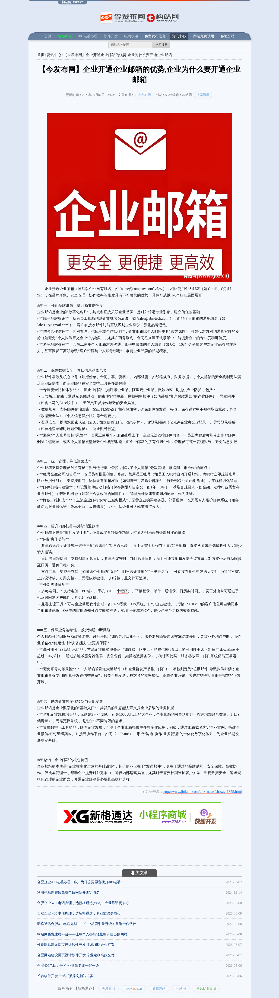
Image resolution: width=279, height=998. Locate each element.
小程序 (122, 591)
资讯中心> (55, 55)
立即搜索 (161, 44)
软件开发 (111, 36)
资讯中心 (179, 36)
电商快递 (131, 36)
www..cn (134, 988)
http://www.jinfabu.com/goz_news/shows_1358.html (202, 792)
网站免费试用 (203, 36)
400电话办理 (88, 36)
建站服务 (65, 36)
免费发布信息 (155, 36)
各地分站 (228, 36)
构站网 (181, 988)
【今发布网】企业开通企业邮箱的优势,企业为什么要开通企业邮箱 (117, 55)
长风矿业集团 (206, 988)
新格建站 (158, 988)
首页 (47, 36)
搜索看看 (203, 95)
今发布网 (144, 95)
